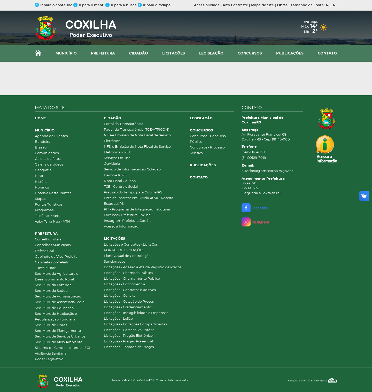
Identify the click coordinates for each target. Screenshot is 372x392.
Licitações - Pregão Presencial (128, 341)
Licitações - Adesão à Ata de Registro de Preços (142, 267)
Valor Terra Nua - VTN (52, 221)
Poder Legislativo (49, 359)
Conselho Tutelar (49, 239)
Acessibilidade (207, 5)
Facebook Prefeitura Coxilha (127, 215)
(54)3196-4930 (253, 152)
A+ (334, 5)
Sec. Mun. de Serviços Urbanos (60, 336)
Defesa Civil (44, 251)
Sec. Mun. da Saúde (51, 291)
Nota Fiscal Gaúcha (120, 181)
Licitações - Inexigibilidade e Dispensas (136, 313)
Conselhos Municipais (53, 245)
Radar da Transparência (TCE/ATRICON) (136, 129)
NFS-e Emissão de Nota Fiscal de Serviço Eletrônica (137, 138)
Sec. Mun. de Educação (54, 308)
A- (327, 5)
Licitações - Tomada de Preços (129, 347)
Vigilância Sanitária (50, 353)
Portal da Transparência (123, 124)
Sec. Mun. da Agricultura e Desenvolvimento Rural (56, 276)
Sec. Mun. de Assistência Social (60, 302)
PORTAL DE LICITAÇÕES (124, 250)
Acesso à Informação (121, 226)
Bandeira (42, 142)
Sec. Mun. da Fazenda (53, 285)
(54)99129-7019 (254, 158)
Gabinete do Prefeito (52, 262)
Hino (39, 176)
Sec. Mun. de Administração (58, 296)
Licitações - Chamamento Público (132, 278)
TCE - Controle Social (121, 187)
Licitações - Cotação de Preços (129, 301)
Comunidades (47, 153)
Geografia (43, 170)
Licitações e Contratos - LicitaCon (131, 244)
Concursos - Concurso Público (208, 139)
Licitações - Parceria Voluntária (129, 330)
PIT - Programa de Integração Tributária (137, 209)
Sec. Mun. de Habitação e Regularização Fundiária (56, 316)
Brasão (41, 147)
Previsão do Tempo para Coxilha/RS (133, 192)
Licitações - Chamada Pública (128, 273)
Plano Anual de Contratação (127, 256)
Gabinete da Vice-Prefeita (56, 256)
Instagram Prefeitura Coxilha (128, 221)
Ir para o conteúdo (53, 5)
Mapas (40, 199)
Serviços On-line (117, 158)
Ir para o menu (89, 5)
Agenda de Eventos (51, 136)
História (41, 182)
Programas (44, 210)
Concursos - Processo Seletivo (207, 150)
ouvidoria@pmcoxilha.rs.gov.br (267, 171)
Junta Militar (45, 268)
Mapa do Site (262, 5)
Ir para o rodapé (154, 5)
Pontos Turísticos (49, 204)
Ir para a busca (121, 5)
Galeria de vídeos (49, 164)
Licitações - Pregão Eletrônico (128, 336)
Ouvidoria (112, 164)
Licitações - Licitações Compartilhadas (135, 324)
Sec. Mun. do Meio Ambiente (58, 342)
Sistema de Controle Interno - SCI (62, 348)
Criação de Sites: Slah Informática (312, 380)
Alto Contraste (235, 5)
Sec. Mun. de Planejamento (58, 331)
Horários (42, 187)
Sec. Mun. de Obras (51, 325)
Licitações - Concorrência (124, 284)
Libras (282, 5)
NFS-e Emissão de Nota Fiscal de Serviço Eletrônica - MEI (137, 149)
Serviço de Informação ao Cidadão (132, 169)
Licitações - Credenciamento (127, 307)
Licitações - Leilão (118, 318)
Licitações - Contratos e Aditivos (130, 290)
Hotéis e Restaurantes (53, 193)
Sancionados (114, 261)
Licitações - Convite (120, 295)
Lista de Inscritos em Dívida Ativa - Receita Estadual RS (138, 201)
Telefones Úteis (47, 216)
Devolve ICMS (115, 175)
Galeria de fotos (47, 159)
